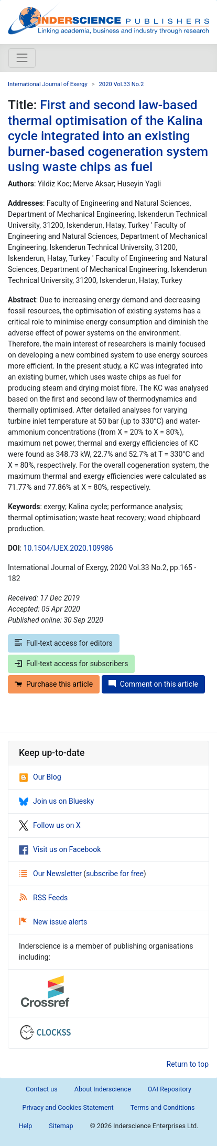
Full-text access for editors (64, 643)
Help (25, 1126)
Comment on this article (153, 684)
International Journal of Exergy (48, 84)
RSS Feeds (43, 897)
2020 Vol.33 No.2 (121, 84)
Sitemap (61, 1126)
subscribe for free (115, 873)
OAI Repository (169, 1089)
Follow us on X (50, 825)
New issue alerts (53, 922)
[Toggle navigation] (22, 57)
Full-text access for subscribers (71, 663)
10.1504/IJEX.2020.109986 (68, 548)
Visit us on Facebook (60, 849)
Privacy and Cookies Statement (67, 1107)
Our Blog (40, 777)
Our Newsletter (51, 873)
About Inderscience (102, 1089)
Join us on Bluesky (56, 801)
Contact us (42, 1089)
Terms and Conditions (163, 1107)
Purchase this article (54, 684)
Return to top (188, 1064)
